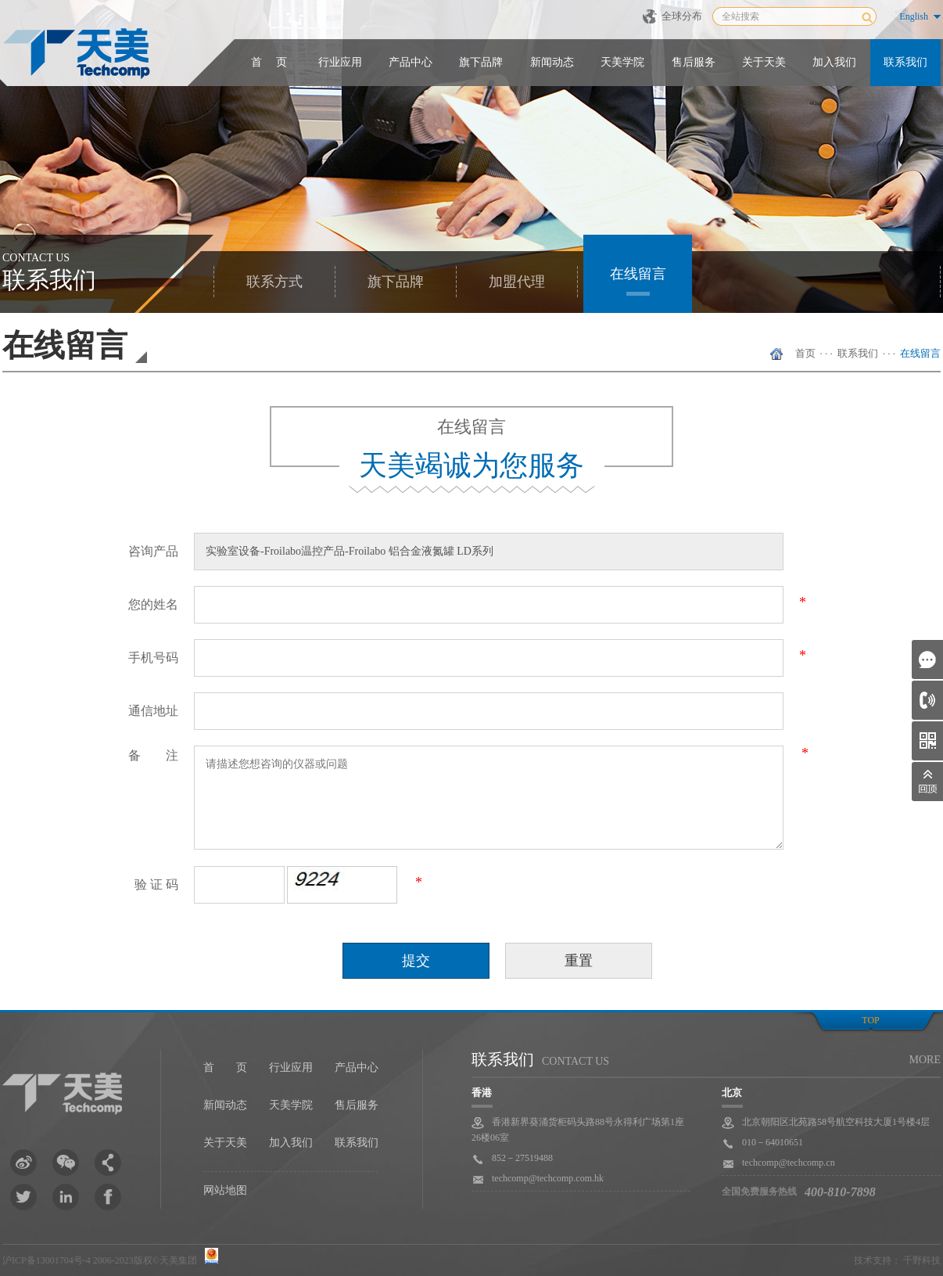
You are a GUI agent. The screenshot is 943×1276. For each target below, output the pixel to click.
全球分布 (682, 16)
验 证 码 (156, 884)
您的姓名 (153, 604)
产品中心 (410, 62)
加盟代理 (517, 281)
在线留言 (638, 274)
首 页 (269, 62)
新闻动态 (552, 62)
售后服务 (693, 62)
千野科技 (922, 1260)
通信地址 (153, 710)
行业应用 (340, 62)
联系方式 (274, 281)
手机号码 (153, 657)
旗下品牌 (481, 62)
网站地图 (225, 1190)
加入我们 (834, 62)
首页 (805, 353)
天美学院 (622, 62)
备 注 (153, 755)
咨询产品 (153, 551)
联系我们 (905, 62)
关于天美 (764, 62)
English (913, 16)
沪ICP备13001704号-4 (46, 1260)
